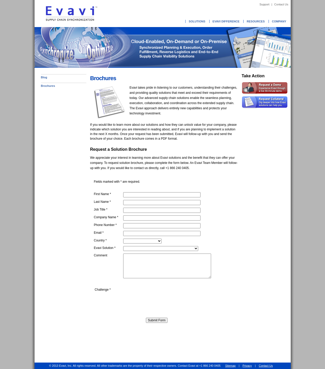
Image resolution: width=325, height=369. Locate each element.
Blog (44, 77)
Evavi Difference (226, 21)
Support (265, 4)
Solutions (197, 21)
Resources (256, 21)
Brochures (48, 85)
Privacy (247, 365)
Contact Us (281, 4)
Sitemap (230, 365)
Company (279, 21)
